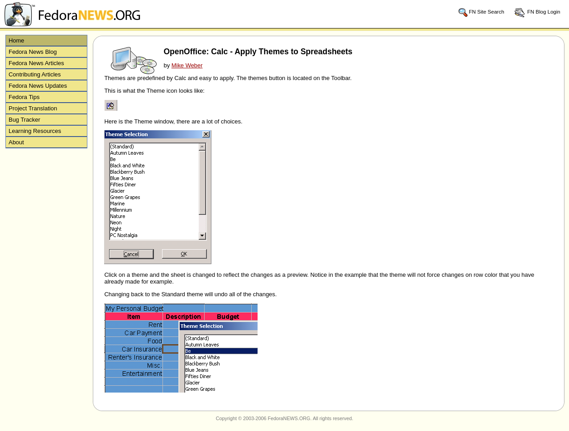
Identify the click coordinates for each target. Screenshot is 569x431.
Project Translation (33, 108)
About (16, 142)
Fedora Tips (24, 97)
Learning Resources (35, 131)
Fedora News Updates (38, 85)
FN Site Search (481, 12)
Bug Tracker (24, 119)
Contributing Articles (35, 74)
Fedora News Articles (36, 63)
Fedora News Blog (33, 51)
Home (16, 40)
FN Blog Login (537, 12)
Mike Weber (187, 65)
